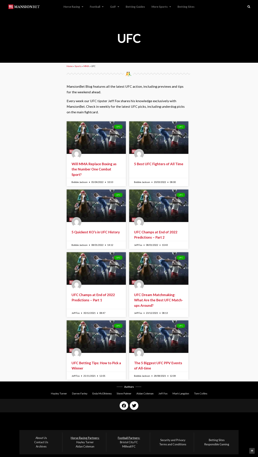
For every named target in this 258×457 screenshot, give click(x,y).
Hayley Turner (59, 393)
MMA (86, 66)
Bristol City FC (129, 442)
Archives (41, 446)
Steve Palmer (124, 393)
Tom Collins (200, 393)
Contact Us (41, 442)
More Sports (161, 7)
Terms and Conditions (172, 444)
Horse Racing (73, 7)
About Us (41, 438)
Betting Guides (135, 6)
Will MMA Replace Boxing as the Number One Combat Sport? (94, 169)
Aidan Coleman (145, 393)
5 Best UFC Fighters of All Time (158, 164)
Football (96, 7)
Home (70, 66)
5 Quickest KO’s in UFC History (96, 232)
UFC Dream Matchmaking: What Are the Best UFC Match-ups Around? (158, 300)
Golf (114, 7)
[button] (248, 6)
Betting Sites (186, 6)
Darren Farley (79, 393)
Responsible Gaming (216, 444)
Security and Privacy (172, 440)
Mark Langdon (180, 393)
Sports (78, 66)
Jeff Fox (163, 393)
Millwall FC (129, 446)
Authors (129, 386)
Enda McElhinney (102, 393)
